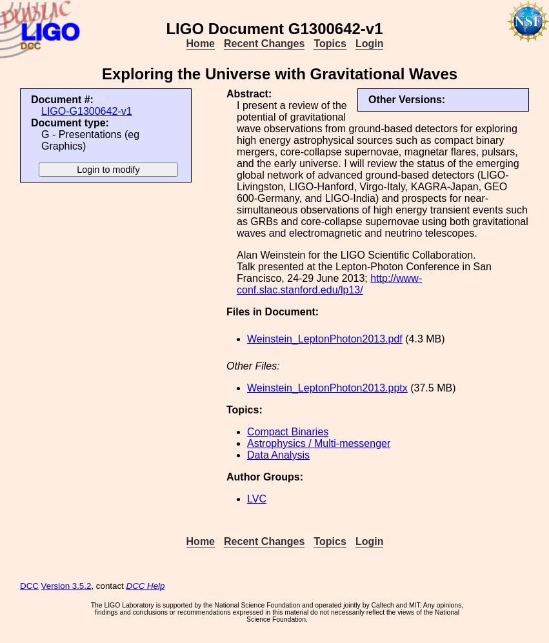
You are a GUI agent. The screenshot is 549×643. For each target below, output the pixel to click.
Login (369, 43)
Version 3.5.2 (66, 586)
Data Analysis (278, 455)
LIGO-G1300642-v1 (86, 111)
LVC (256, 498)
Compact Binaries (287, 431)
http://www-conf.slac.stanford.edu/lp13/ (329, 284)
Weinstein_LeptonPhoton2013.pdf (325, 338)
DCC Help (145, 586)
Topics (330, 43)
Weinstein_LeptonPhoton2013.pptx (327, 387)
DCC (29, 586)
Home (200, 43)
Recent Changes (264, 43)
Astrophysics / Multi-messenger (318, 443)
